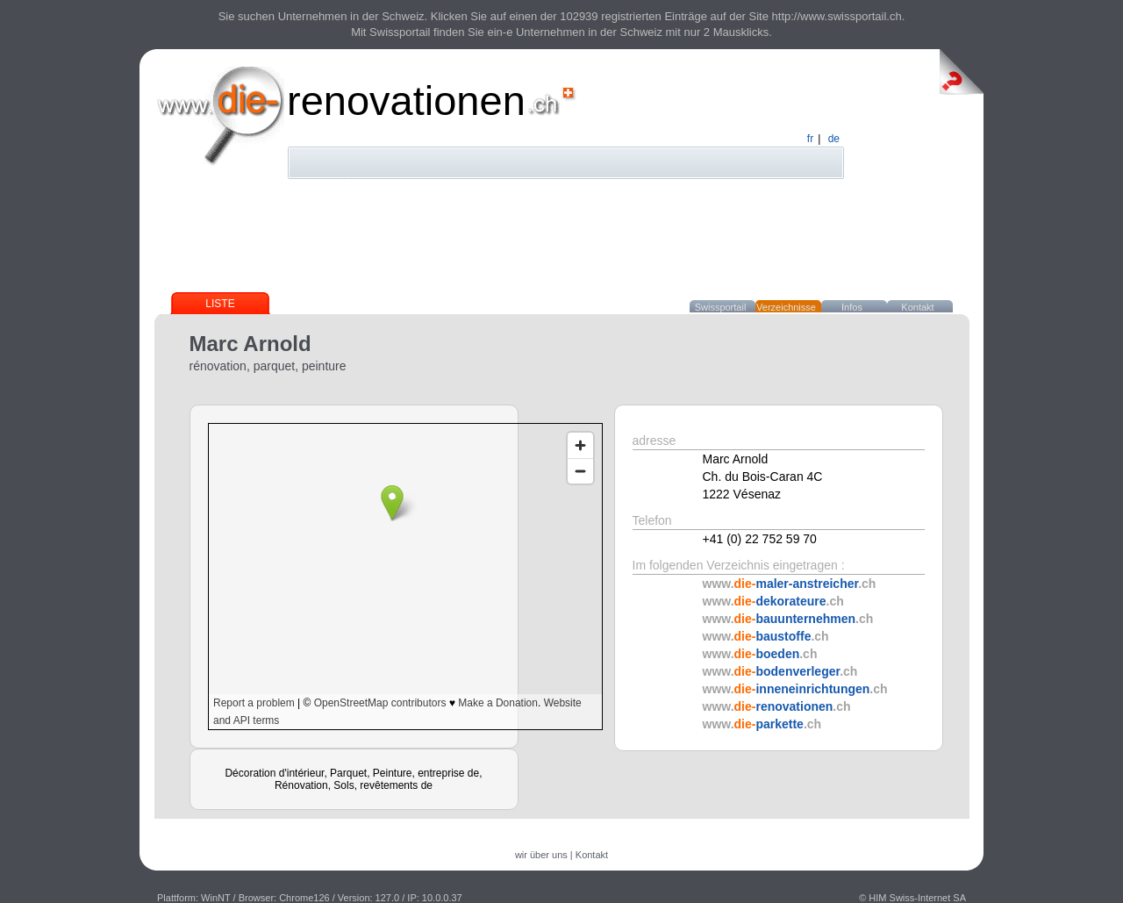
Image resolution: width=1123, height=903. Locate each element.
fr (810, 139)
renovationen (406, 100)
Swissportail (721, 307)
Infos (851, 307)
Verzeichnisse (786, 307)
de (834, 139)
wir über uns (541, 854)
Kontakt (917, 307)
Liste (219, 303)
